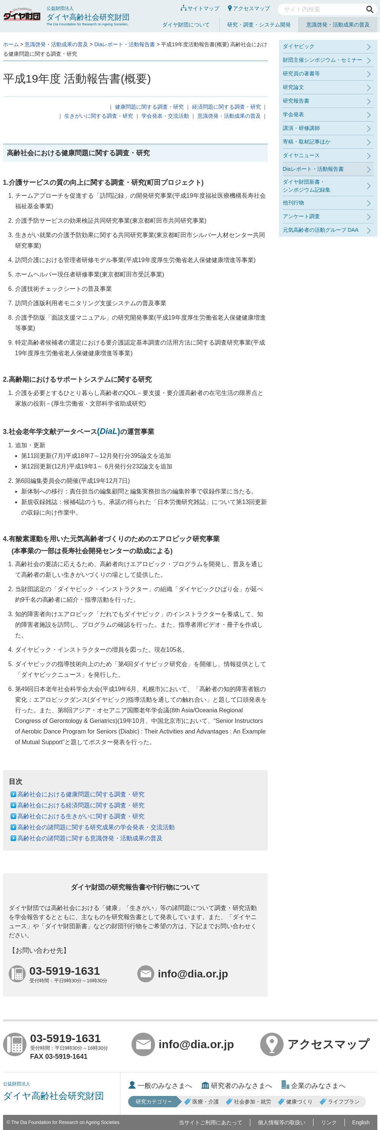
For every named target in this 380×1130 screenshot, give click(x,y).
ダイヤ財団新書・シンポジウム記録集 (306, 186)
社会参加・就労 (248, 1102)
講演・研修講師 (301, 128)
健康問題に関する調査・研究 (149, 107)
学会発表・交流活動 (165, 116)
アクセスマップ (249, 8)
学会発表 (293, 114)
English (361, 1122)
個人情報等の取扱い (282, 1122)
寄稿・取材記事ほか (306, 142)
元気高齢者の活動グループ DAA (321, 230)
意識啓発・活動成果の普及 (338, 25)
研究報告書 (296, 101)
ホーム (11, 44)
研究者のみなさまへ (237, 1085)
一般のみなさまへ (160, 1085)
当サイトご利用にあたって (210, 1122)
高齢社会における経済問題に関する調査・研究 (80, 805)
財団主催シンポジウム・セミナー (322, 60)
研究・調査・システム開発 (259, 25)
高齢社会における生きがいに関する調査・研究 (80, 816)
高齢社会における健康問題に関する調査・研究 (80, 794)
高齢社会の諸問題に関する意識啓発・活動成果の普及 (90, 838)
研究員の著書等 (301, 73)
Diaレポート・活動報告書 (124, 44)
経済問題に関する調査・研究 (226, 107)
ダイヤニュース (301, 155)
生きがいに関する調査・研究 (98, 116)
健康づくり (295, 1102)
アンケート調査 (301, 216)
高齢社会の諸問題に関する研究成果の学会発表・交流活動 (96, 827)
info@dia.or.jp (183, 1044)
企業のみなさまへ (314, 1085)
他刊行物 (293, 203)
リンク (329, 1122)
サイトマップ (200, 8)
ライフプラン (340, 1102)
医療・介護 (201, 1102)
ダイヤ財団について (186, 25)
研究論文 (293, 87)
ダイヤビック (299, 46)
